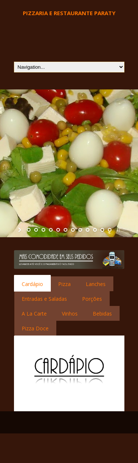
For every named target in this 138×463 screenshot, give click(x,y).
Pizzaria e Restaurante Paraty (69, 13)
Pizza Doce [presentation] (35, 328)
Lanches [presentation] (96, 283)
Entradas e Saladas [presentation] (44, 298)
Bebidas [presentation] (102, 313)
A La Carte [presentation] (34, 313)
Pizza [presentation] (64, 283)
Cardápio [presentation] (32, 283)
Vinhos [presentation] (70, 313)
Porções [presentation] (92, 298)
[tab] (32, 283)
